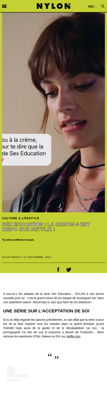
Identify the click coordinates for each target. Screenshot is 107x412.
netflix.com (73, 336)
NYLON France (11, 257)
